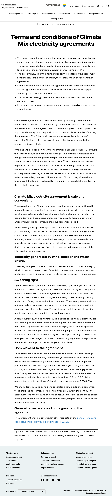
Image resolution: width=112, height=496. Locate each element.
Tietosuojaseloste (82, 490)
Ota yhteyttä (42, 24)
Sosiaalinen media (49, 476)
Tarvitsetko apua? (48, 457)
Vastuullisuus (64, 13)
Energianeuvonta (96, 13)
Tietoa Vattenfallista (14, 480)
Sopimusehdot (47, 467)
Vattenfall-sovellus (84, 457)
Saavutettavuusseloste (96, 493)
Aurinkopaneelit (48, 13)
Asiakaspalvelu (56, 19)
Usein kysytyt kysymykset (52, 464)
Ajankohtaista (22, 7)
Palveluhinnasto (13, 467)
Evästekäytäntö (99, 490)
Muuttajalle (33, 13)
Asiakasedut (79, 13)
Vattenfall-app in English (86, 460)
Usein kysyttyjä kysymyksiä (63, 24)
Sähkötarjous (12, 460)
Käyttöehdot (67, 490)
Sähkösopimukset (16, 13)
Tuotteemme (12, 453)
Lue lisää (10, 476)
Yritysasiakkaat (7, 7)
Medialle (10, 483)
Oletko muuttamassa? (50, 460)
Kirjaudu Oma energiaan (86, 464)
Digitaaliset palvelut (84, 453)
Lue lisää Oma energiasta (86, 467)
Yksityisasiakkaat (8, 5)
